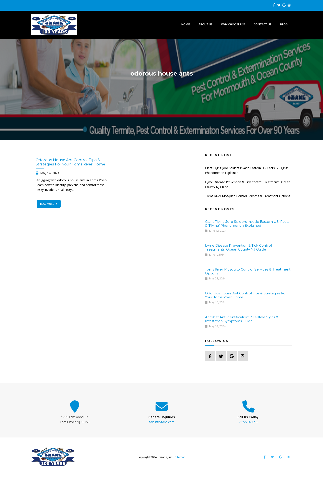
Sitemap (180, 457)
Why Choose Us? (233, 24)
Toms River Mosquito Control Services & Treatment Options (247, 196)
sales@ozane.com (161, 422)
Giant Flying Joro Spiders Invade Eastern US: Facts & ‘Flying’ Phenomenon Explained (246, 170)
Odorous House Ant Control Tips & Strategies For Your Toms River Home (70, 162)
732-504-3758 (248, 422)
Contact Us (262, 24)
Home (185, 24)
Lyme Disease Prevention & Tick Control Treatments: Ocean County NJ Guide (247, 184)
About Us (205, 24)
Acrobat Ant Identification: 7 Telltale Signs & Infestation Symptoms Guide (241, 319)
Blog (284, 24)
